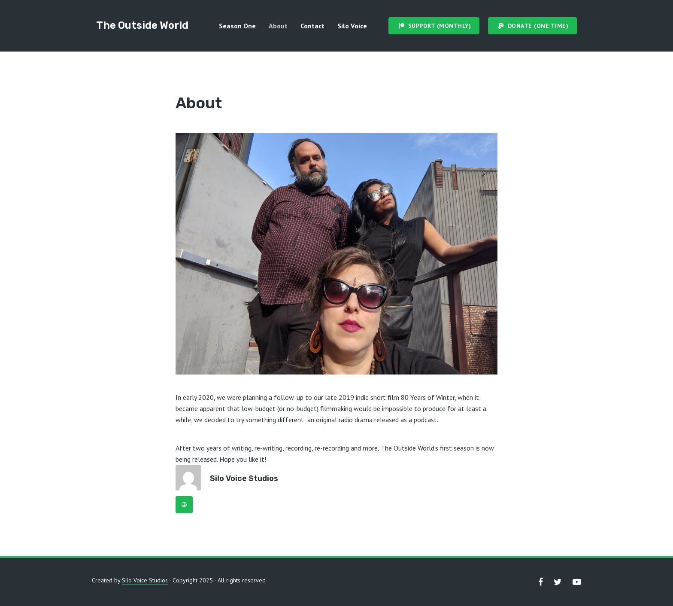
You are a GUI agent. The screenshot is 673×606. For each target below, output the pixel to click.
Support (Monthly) (439, 26)
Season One (237, 25)
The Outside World (142, 25)
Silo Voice (352, 25)
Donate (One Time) (538, 26)
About (278, 25)
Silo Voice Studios (244, 478)
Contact (312, 25)
